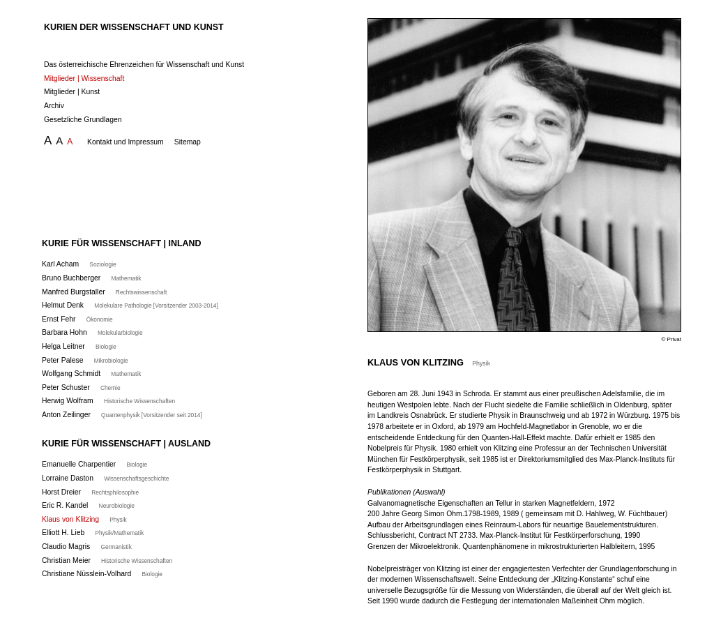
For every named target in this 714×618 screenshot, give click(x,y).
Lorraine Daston (105, 478)
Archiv (54, 106)
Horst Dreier (90, 492)
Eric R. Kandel (88, 505)
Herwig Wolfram (108, 401)
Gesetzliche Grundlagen (82, 119)
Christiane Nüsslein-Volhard (102, 574)
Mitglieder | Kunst (72, 92)
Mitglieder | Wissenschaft (84, 78)
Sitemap (187, 142)
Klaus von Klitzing (84, 519)
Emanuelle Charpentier (94, 464)
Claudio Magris (87, 546)
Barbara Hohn (92, 332)
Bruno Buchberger (92, 278)
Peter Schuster (81, 387)
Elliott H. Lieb (93, 532)
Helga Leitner (79, 346)
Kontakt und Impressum (125, 142)
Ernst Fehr (77, 319)
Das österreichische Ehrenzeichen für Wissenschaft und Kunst (144, 64)
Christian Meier (107, 560)
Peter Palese (85, 360)
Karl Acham (79, 264)
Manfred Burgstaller (104, 292)
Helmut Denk (130, 305)
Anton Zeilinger (122, 415)
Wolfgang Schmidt (91, 373)
